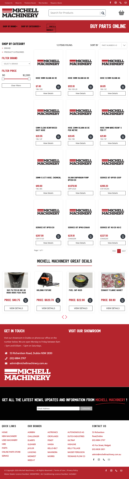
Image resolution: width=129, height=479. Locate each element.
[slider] (3, 79)
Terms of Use (59, 470)
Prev (114, 251)
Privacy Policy (72, 470)
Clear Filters (16, 85)
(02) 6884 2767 (18, 358)
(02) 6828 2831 (98, 449)
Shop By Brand (10, 26)
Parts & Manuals (51, 28)
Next (124, 251)
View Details (48, 93)
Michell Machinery (26, 470)
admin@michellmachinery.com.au (28, 363)
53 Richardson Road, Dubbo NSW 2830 (31, 353)
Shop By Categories (31, 26)
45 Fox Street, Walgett (101, 445)
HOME (4, 432)
